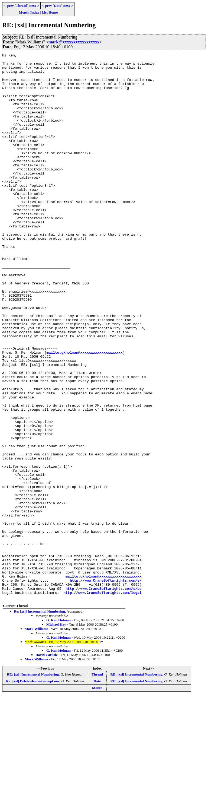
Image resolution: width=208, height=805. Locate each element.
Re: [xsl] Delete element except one (32, 790)
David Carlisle (46, 764)
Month (97, 797)
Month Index (29, 12)
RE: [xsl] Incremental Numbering (33, 783)
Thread (21, 6)
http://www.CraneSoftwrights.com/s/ (106, 686)
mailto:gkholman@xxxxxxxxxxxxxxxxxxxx (85, 412)
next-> (34, 6)
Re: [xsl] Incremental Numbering (39, 720)
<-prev (9, 6)
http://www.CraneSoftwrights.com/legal (102, 700)
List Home (50, 12)
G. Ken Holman (58, 729)
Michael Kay (56, 733)
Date (57, 6)
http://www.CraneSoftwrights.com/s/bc (104, 695)
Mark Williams (36, 738)
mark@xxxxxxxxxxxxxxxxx (73, 42)
